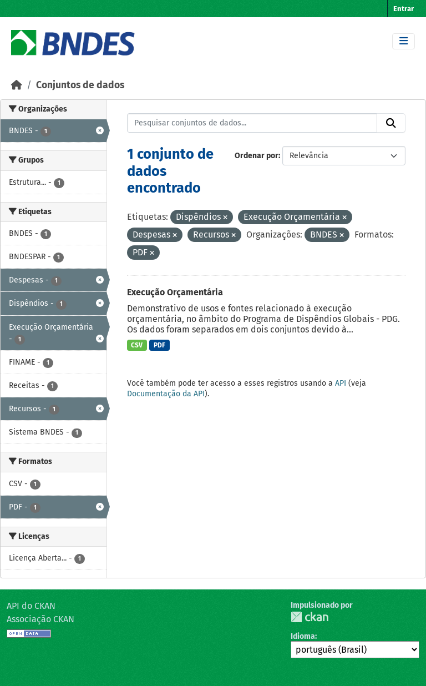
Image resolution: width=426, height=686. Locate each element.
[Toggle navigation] (403, 41)
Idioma (303, 636)
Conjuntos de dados (80, 85)
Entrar (403, 8)
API (340, 383)
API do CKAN (31, 606)
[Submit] (391, 123)
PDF (159, 345)
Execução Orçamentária (175, 292)
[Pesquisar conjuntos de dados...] (252, 123)
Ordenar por (256, 155)
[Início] (16, 85)
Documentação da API (166, 394)
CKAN (309, 617)
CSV (137, 345)
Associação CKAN (40, 619)
